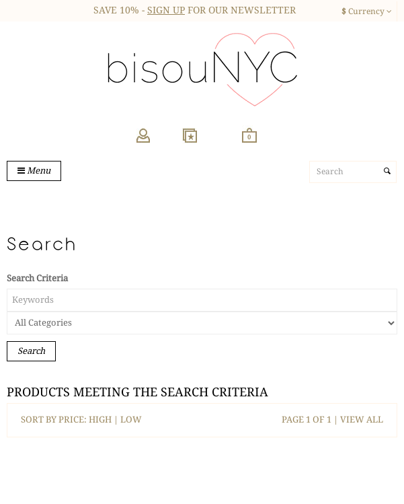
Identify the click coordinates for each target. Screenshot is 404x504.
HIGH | (104, 420)
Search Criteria (37, 278)
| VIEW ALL (357, 420)
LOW (131, 420)
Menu (33, 171)
